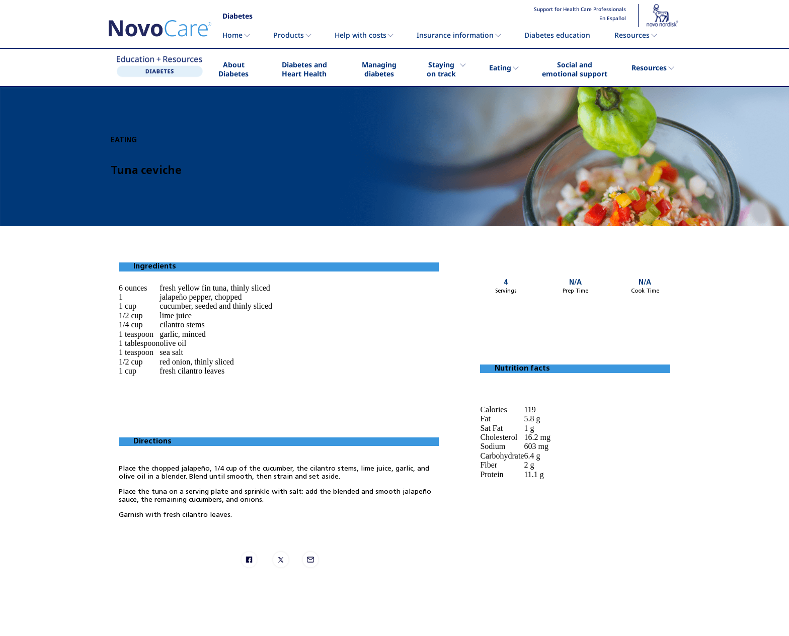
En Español (612, 18)
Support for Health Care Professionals (580, 9)
